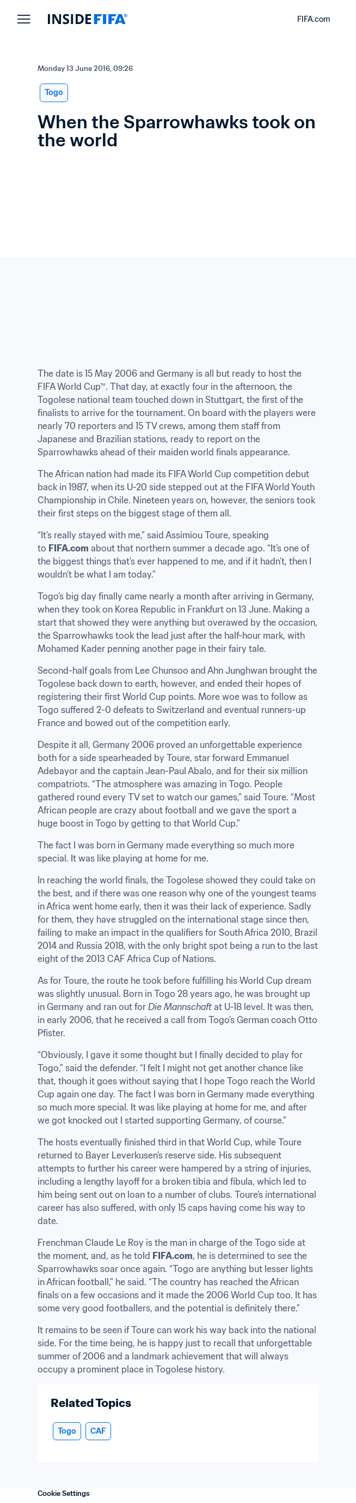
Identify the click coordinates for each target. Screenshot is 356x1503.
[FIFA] (87, 19)
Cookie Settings (64, 1493)
